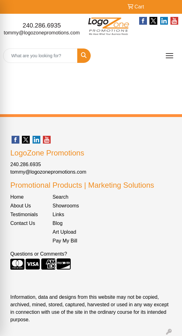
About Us (20, 205)
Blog (58, 223)
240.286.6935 (42, 25)
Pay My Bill (65, 240)
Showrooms (66, 205)
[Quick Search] (40, 55)
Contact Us (22, 223)
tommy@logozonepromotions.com (42, 32)
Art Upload (64, 232)
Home (17, 197)
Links (58, 214)
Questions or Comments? (38, 254)
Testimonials (24, 214)
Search (60, 197)
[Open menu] (169, 55)
